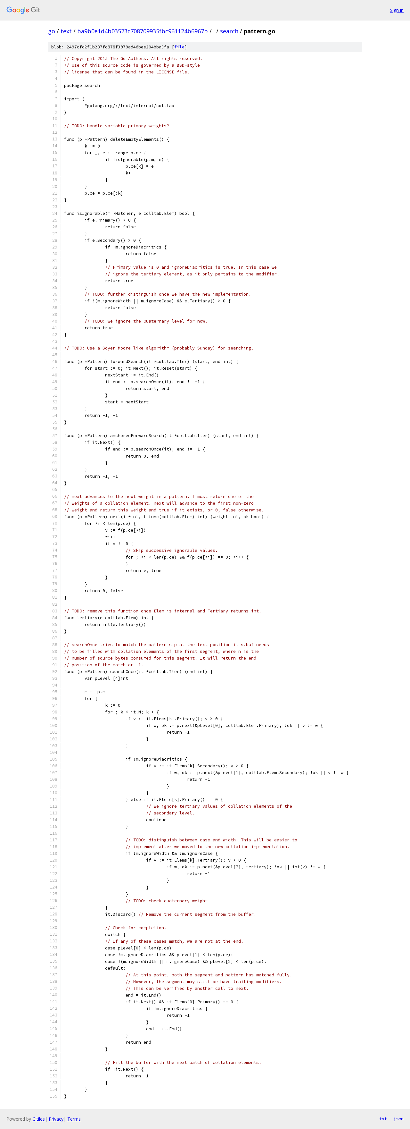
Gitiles (38, 1119)
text (66, 31)
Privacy (56, 1119)
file (179, 47)
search (229, 31)
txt (383, 1119)
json (398, 1119)
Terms (74, 1119)
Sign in (397, 10)
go (51, 31)
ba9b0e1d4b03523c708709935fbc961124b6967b (142, 31)
